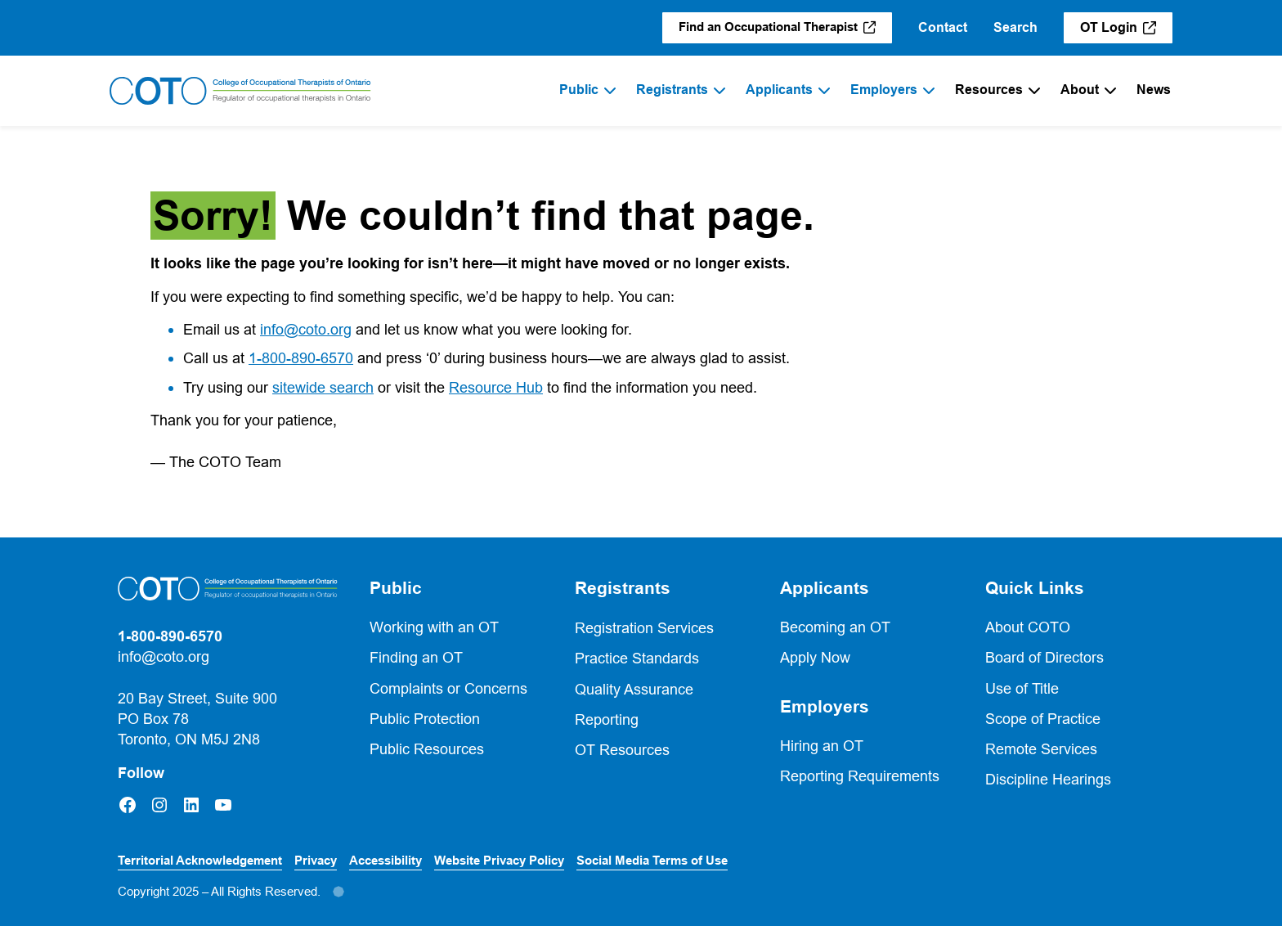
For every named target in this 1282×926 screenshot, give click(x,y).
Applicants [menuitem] (779, 89)
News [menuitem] (1153, 89)
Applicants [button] (824, 588)
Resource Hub (496, 387)
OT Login (1126, 31)
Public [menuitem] (578, 89)
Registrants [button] (622, 588)
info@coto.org (306, 329)
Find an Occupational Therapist (785, 31)
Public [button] (396, 588)
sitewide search (323, 387)
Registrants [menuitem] (672, 89)
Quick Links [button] (1034, 588)
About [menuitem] (1079, 89)
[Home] (240, 91)
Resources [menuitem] (989, 89)
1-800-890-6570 (301, 357)
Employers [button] (824, 707)
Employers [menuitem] (883, 89)
